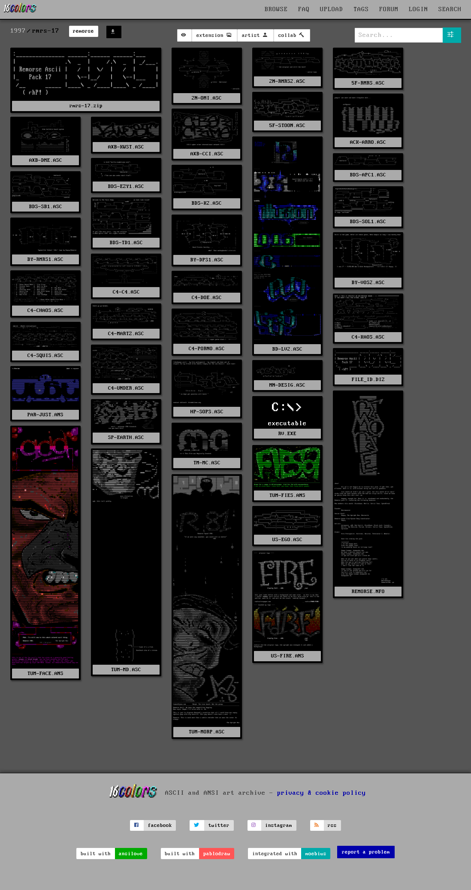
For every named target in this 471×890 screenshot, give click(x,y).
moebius (315, 854)
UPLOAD (331, 9)
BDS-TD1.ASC (126, 242)
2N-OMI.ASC (207, 98)
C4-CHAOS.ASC (45, 310)
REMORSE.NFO (368, 591)
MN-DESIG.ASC (287, 385)
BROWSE (276, 9)
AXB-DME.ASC (45, 160)
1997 (18, 30)
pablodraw (216, 854)
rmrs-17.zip (86, 106)
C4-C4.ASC (126, 292)
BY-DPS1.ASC (206, 260)
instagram (278, 825)
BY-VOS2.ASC (368, 282)
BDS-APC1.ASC (368, 175)
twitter (218, 825)
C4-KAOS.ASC (368, 337)
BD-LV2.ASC (287, 349)
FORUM (389, 9)
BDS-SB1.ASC (45, 206)
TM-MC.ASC (206, 463)
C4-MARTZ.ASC (126, 333)
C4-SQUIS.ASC (45, 355)
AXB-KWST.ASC (126, 147)
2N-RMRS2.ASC (287, 81)
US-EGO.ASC (287, 539)
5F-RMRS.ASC (368, 83)
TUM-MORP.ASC (207, 732)
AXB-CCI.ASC (206, 154)
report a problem (366, 852)
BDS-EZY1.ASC (126, 186)
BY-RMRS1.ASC (45, 259)
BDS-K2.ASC (207, 203)
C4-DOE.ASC (207, 297)
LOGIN (418, 9)
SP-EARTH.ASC (126, 437)
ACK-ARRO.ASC (368, 142)
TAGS (361, 9)
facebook (160, 825)
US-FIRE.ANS (287, 656)
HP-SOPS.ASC (206, 412)
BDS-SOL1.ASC (368, 221)
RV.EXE (287, 433)
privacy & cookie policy (321, 792)
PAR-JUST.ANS (45, 415)
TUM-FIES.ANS (287, 495)
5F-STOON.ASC (287, 125)
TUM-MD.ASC (126, 669)
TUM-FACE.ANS (45, 673)
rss (332, 825)
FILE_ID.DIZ (368, 379)
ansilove (131, 854)
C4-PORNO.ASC (207, 348)
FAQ (304, 9)
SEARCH (450, 9)
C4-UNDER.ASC (126, 388)
